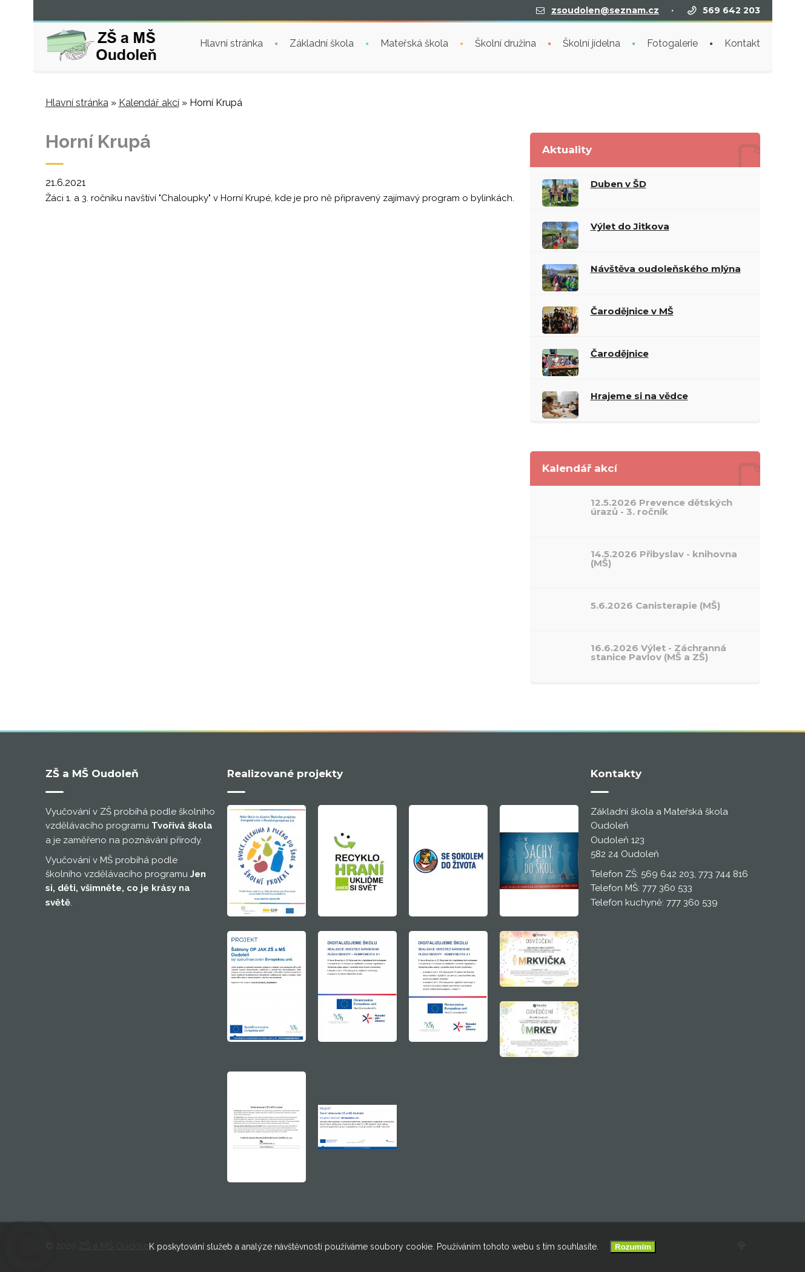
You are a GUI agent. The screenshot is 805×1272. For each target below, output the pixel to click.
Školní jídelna (591, 42)
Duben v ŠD (618, 184)
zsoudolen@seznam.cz (605, 9)
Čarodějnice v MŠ (632, 311)
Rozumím (633, 1246)
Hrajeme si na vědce (639, 396)
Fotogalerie (672, 42)
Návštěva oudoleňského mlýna (666, 268)
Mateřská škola (414, 42)
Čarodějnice (620, 353)
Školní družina (505, 42)
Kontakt (742, 42)
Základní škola (322, 42)
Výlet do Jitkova (630, 226)
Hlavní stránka (231, 42)
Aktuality (567, 150)
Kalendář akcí (149, 102)
